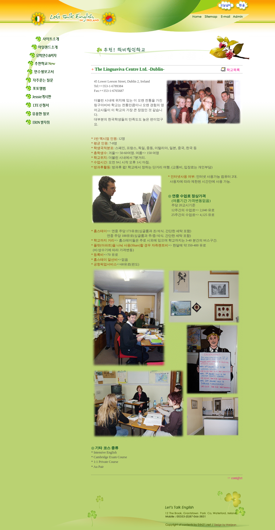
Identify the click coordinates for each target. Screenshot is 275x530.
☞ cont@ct (234, 478)
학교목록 (233, 70)
